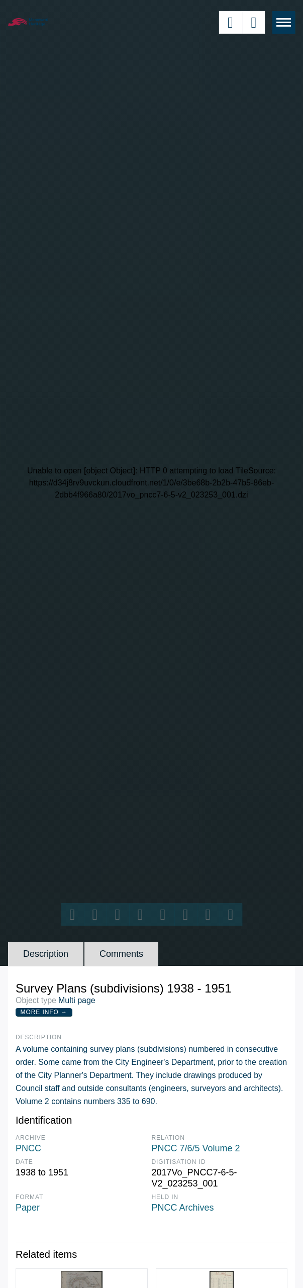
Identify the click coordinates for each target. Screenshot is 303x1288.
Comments (121, 954)
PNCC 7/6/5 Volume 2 (196, 1148)
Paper (28, 1208)
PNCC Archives (183, 1208)
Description (45, 954)
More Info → (44, 1012)
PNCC (28, 1148)
